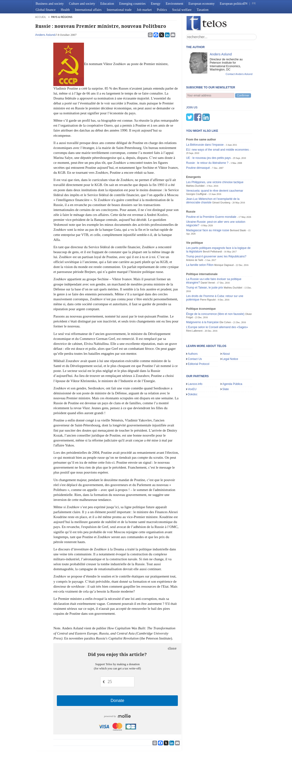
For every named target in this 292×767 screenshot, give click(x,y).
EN (245, 3)
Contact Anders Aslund (239, 74)
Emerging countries (132, 3)
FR (254, 3)
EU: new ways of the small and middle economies (217, 126)
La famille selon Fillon (199, 241)
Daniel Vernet (208, 259)
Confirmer (243, 95)
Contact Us (195, 335)
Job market (144, 10)
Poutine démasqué (198, 144)
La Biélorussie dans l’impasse (205, 121)
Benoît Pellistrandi (212, 228)
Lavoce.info (195, 360)
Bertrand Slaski (238, 207)
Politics (162, 10)
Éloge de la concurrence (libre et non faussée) (215, 290)
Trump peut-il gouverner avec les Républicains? (216, 233)
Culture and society (82, 3)
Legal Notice (230, 335)
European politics (231, 3)
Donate (117, 700)
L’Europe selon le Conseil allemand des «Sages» (217, 303)
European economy (201, 3)
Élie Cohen (225, 299)
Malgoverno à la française (202, 299)
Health (65, 10)
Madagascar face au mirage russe (207, 207)
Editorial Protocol (198, 340)
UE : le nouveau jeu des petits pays (208, 134)
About (226, 330)
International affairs (88, 10)
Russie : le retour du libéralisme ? (207, 139)
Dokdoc (192, 371)
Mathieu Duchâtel (195, 162)
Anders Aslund (45, 35)
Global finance (46, 10)
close (172, 648)
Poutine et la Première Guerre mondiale (211, 193)
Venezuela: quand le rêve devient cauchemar (214, 167)
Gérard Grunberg (221, 179)
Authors (193, 330)
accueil (40, 17)
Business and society (50, 3)
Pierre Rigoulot (208, 276)
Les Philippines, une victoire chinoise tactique (214, 159)
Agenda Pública (232, 360)
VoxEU (192, 365)
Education (107, 3)
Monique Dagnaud (224, 241)
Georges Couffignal (196, 170)
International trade (119, 10)
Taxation (203, 10)
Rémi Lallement (194, 307)
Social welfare (182, 10)
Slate (225, 365)
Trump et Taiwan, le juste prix (204, 264)
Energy (155, 3)
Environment (174, 3)
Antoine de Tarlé (194, 236)
